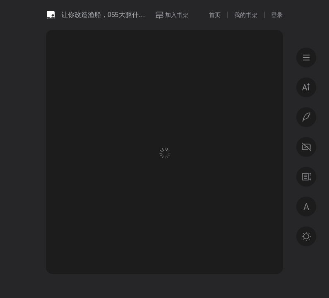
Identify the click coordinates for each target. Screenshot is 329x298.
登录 (277, 15)
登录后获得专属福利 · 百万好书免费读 (165, 217)
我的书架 (245, 15)
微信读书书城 (50, 15)
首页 (215, 15)
